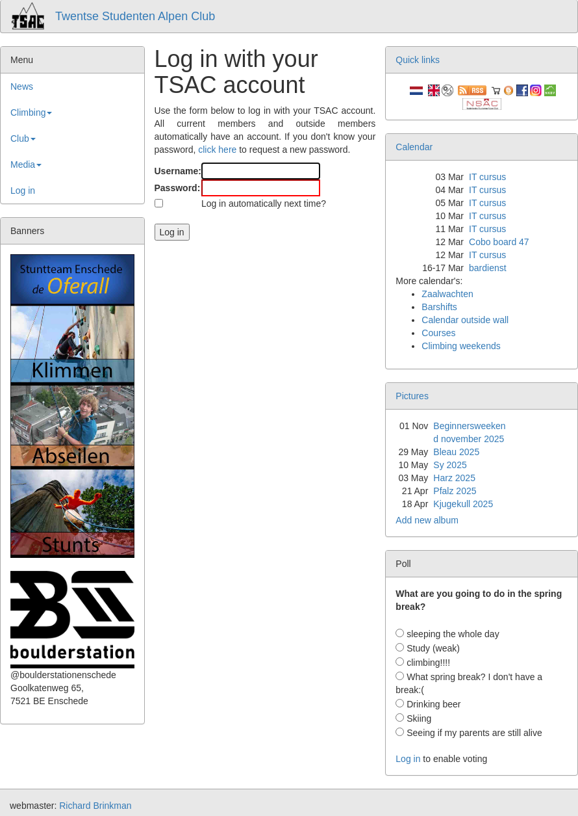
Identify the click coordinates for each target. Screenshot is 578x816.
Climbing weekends (460, 346)
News (21, 86)
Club (23, 138)
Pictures (412, 396)
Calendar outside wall (465, 320)
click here (217, 149)
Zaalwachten (447, 294)
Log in (22, 190)
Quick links (418, 60)
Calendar (414, 147)
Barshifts (439, 307)
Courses (438, 333)
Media (26, 164)
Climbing (31, 112)
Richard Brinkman (95, 805)
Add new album (427, 520)
